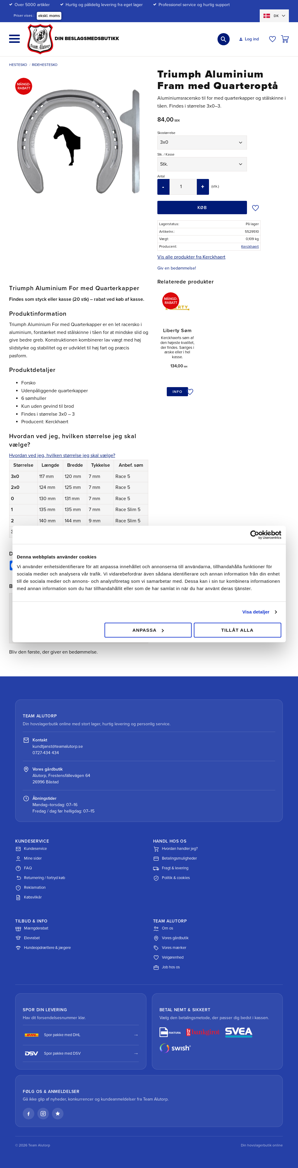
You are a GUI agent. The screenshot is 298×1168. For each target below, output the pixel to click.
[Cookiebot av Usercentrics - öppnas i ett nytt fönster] (254, 534)
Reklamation (30, 888)
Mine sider (28, 859)
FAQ (23, 868)
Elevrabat (27, 938)
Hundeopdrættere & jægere (43, 948)
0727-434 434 (46, 752)
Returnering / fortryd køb (40, 878)
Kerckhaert (250, 246)
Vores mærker (169, 948)
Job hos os (166, 967)
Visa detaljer (255, 611)
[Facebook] (28, 1113)
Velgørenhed (168, 958)
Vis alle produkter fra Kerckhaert (191, 257)
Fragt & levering (170, 868)
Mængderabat (31, 929)
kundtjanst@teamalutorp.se (58, 746)
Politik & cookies (171, 878)
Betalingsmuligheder (175, 859)
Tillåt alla (237, 630)
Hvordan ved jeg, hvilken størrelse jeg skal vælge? (62, 455)
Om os (163, 929)
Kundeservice (31, 849)
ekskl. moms (49, 15)
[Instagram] (43, 1113)
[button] (14, 38)
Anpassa (148, 630)
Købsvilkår (28, 898)
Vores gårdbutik (171, 938)
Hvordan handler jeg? (175, 849)
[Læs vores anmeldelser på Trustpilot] (57, 1113)
